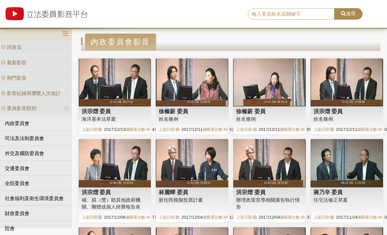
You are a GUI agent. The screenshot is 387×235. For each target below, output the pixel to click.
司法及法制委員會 (24, 138)
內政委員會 (17, 123)
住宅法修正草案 (331, 200)
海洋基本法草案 (99, 119)
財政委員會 (17, 213)
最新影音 (13, 62)
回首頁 (11, 47)
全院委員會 (17, 183)
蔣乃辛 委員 (328, 192)
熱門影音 (13, 78)
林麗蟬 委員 (173, 192)
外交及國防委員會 (24, 153)
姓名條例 (168, 119)
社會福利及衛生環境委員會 (34, 198)
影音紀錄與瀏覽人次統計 (31, 93)
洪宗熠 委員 (96, 111)
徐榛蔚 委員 (173, 111)
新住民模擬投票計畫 (181, 200)
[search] (291, 14)
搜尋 (348, 13)
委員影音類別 (18, 108)
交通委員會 (17, 168)
